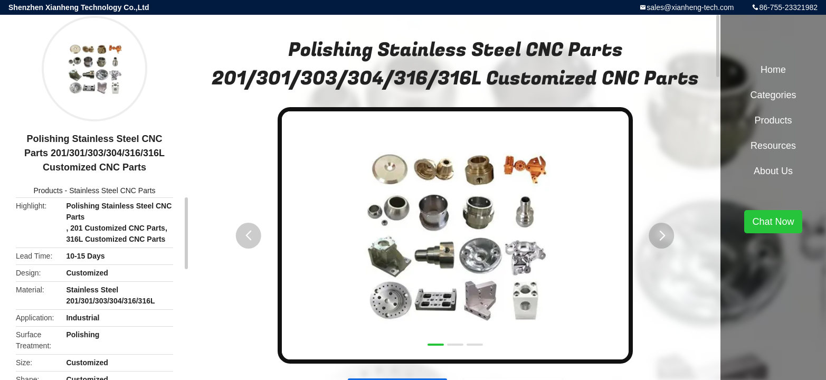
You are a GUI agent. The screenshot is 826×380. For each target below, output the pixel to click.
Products (47, 190)
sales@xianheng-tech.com (690, 7)
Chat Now (773, 221)
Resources (773, 145)
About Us (773, 171)
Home (773, 69)
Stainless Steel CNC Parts (112, 190)
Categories (773, 95)
